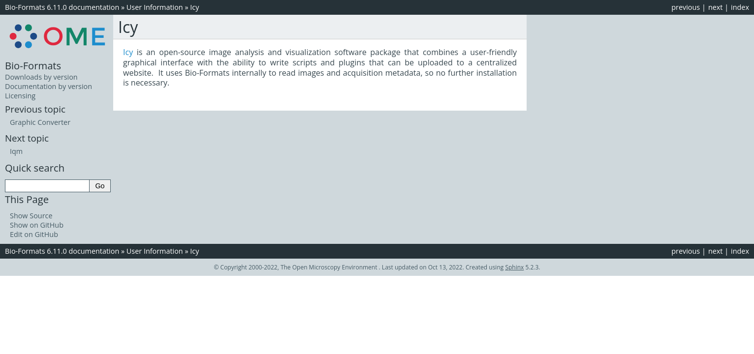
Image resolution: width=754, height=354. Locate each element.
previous (685, 7)
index (740, 7)
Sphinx (514, 267)
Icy (194, 7)
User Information (154, 7)
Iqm (16, 151)
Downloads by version (41, 77)
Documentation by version (48, 86)
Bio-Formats (33, 65)
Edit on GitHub (34, 234)
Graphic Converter (40, 122)
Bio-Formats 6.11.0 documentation (62, 7)
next (715, 7)
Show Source (31, 215)
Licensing (20, 95)
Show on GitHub (36, 225)
